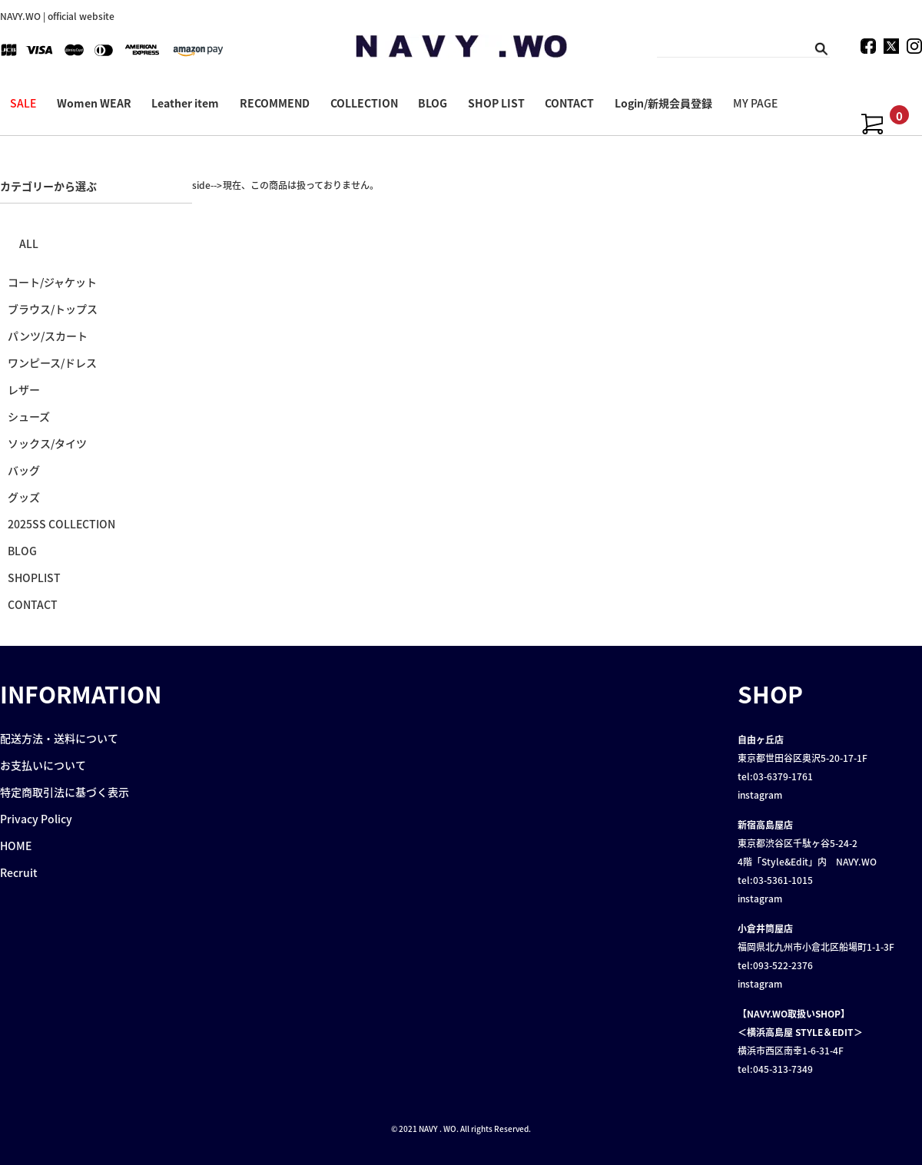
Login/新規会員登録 (663, 103)
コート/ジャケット (52, 282)
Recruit (19, 872)
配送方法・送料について (59, 738)
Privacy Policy (36, 818)
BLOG (432, 103)
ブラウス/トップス (53, 308)
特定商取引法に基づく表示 (64, 791)
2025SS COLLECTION (61, 523)
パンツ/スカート (48, 335)
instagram (760, 795)
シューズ (29, 416)
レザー (24, 389)
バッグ (24, 470)
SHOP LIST (496, 103)
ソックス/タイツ (47, 443)
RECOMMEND (275, 103)
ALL (28, 243)
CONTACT (569, 103)
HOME (16, 845)
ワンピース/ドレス (52, 362)
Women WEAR (94, 103)
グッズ (24, 497)
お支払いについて (43, 765)
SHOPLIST (34, 577)
